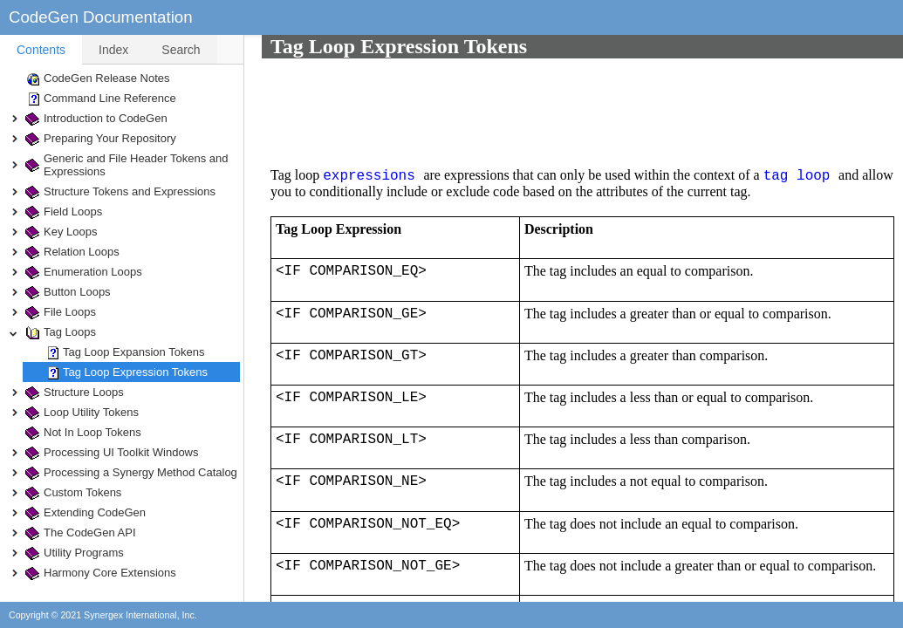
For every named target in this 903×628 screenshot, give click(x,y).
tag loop (779, 82)
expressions (355, 82)
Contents (41, 50)
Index (113, 50)
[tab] (41, 50)
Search (180, 50)
